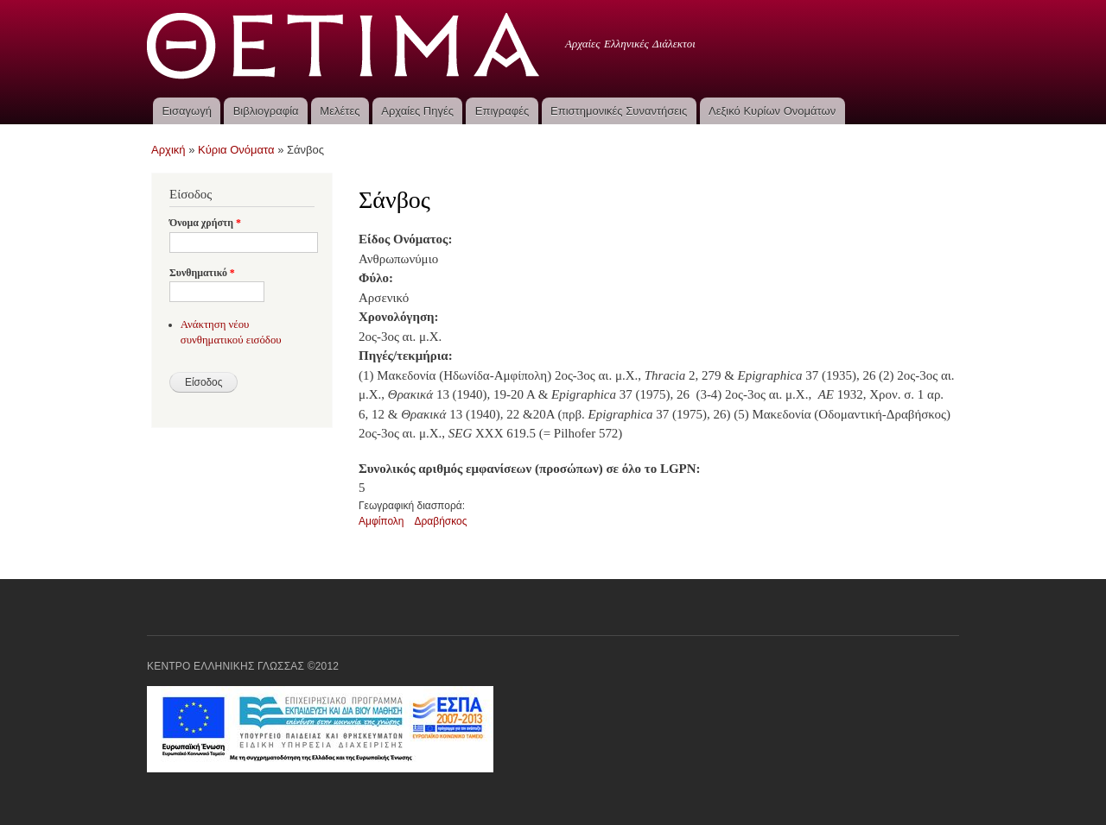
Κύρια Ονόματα (236, 149)
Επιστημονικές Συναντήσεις (618, 110)
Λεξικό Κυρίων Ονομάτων (772, 110)
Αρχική (168, 149)
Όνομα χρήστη (205, 223)
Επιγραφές (502, 110)
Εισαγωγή (186, 110)
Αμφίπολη (381, 521)
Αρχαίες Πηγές (417, 110)
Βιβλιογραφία (266, 110)
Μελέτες (339, 110)
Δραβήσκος (441, 521)
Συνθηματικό (202, 273)
